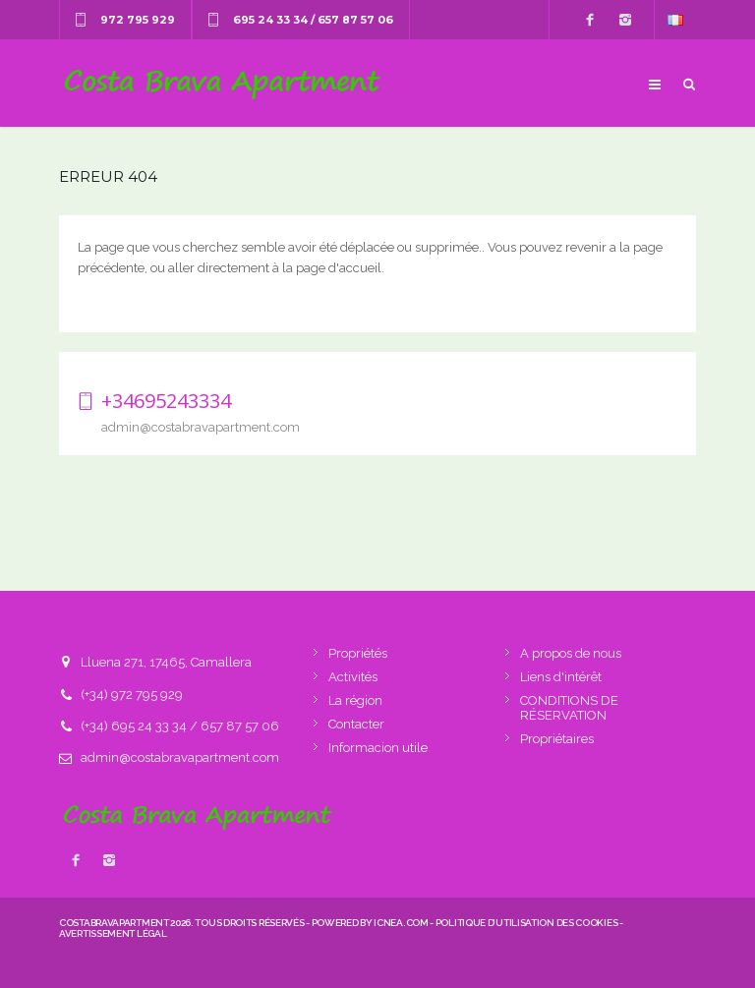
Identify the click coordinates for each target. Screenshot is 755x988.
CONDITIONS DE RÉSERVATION (569, 708)
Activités (353, 676)
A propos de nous (570, 653)
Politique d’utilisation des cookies (527, 922)
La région (355, 700)
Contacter (356, 724)
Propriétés (357, 653)
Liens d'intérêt (561, 676)
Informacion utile (378, 747)
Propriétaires (557, 738)
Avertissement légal (112, 933)
